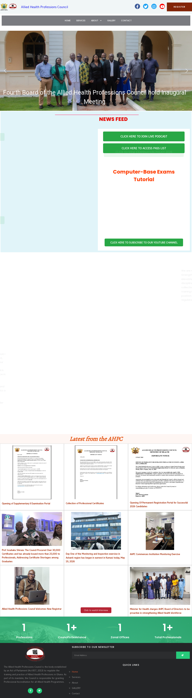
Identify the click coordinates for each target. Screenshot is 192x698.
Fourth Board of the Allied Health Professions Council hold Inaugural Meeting (94, 97)
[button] (96, 71)
